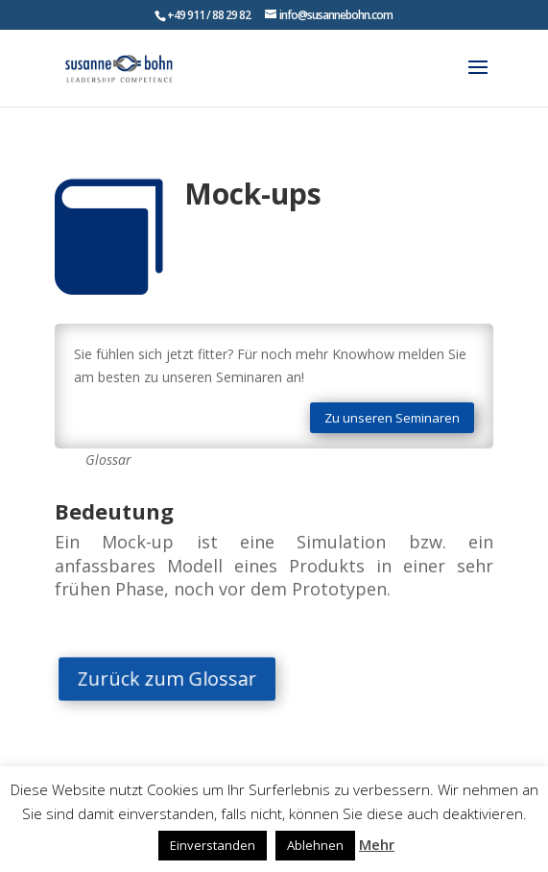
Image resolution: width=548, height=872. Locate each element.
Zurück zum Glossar (176, 678)
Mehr (376, 844)
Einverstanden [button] (212, 845)
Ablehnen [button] (315, 845)
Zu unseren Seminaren (392, 417)
